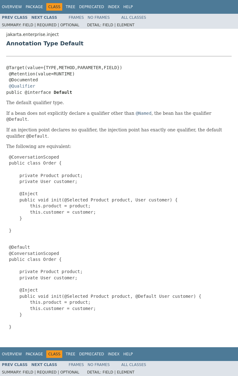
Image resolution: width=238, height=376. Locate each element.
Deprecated (91, 7)
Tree (70, 7)
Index (114, 7)
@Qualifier (22, 86)
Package (34, 7)
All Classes (133, 17)
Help (128, 7)
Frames (76, 17)
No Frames (99, 17)
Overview (12, 7)
